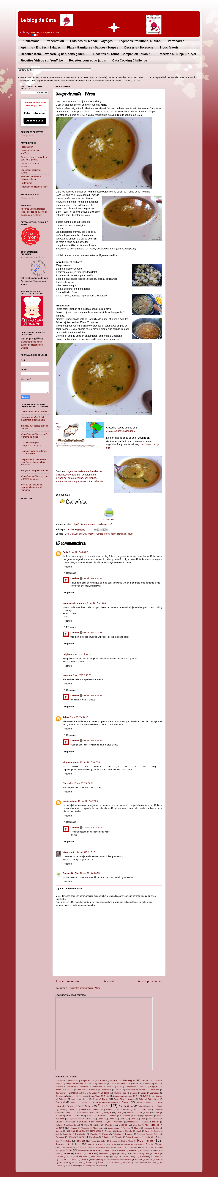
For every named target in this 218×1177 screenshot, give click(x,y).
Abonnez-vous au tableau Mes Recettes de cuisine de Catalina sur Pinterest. (34, 212)
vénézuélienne (95, 481)
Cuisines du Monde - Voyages (91, 41)
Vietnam (138, 1159)
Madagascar (132, 1122)
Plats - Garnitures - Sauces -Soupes (92, 47)
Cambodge (154, 1093)
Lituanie (71, 1122)
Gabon (141, 1106)
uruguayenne (79, 481)
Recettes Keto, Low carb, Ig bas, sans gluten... (54, 54)
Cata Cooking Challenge (129, 60)
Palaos (105, 1134)
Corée (105, 1099)
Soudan (153, 1150)
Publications (30, 41)
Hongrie (107, 1112)
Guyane (58, 1113)
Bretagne (73, 1093)
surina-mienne (63, 481)
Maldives (69, 1125)
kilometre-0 (68, 852)
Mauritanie (109, 1125)
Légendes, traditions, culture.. (140, 41)
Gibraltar (62, 1110)
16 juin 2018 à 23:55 (90, 873)
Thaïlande (81, 1156)
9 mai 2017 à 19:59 (82, 675)
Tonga (115, 1157)
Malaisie (156, 1122)
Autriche (71, 1086)
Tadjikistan (136, 1153)
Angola (58, 1084)
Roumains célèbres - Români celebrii (31, 177)
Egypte (93, 1102)
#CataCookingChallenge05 (121, 431)
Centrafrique (94, 1096)
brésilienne (96, 471)
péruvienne (90, 478)
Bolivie (118, 1090)
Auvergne (84, 1087)
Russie (77, 1144)
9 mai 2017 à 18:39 (96, 603)
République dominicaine (131, 1144)
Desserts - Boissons (138, 47)
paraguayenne (75, 478)
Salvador (133, 1147)
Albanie (102, 1080)
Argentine (134, 1083)
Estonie (139, 1102)
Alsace (144, 1080)
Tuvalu (74, 1159)
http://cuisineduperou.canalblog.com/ (92, 524)
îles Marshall (98, 1165)
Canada (71, 1096)
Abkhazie (59, 1081)
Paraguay (59, 1137)
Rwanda (90, 1144)
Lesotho (101, 1119)
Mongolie (85, 1128)
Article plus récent (67, 981)
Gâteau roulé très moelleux (34, 411)
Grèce (84, 1109)
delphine (67, 654)
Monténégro (98, 1128)
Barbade (143, 1087)
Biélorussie (106, 1090)
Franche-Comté (126, 1106)
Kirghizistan (148, 1116)
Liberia (134, 1119)
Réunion (150, 1144)
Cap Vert (82, 1096)
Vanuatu (107, 1160)
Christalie (68, 783)
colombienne (73, 474)
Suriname (79, 1153)
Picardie (118, 1137)
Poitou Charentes (133, 1137)
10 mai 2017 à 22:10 (93, 827)
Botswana (154, 1090)
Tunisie (143, 1156)
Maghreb (145, 1122)
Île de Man (127, 1163)
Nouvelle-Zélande (124, 1131)
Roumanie (145, 1140)
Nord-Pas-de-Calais (75, 1131)
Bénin (143, 1093)
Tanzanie (59, 1156)
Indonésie (131, 1112)
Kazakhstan (125, 1116)
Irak (140, 1112)
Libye (143, 1119)
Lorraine (83, 1121)
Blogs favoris (169, 47)
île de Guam (85, 1166)
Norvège (108, 1131)
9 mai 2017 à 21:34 (92, 740)
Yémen (149, 1159)
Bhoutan (81, 1090)
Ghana (160, 1106)
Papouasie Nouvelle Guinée (148, 1134)
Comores (75, 1099)
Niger (157, 1128)
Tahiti (147, 1153)
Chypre (159, 1096)
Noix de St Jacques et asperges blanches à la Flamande (32, 487)
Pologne (149, 1137)
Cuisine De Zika (71, 873)
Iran (147, 1112)
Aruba (157, 1084)
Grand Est (73, 1110)
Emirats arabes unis (109, 1102)
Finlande (89, 1106)
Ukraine (84, 1159)
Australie (59, 1087)
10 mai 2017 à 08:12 (83, 783)
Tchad (69, 1156)
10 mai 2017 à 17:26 (88, 801)
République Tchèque (107, 1144)
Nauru (137, 1128)
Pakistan (94, 1134)
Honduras (96, 1112)
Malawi (58, 1125)
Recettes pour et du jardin (87, 60)
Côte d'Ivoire (153, 1099)
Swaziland (103, 1153)
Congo (85, 1099)
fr (96, 534)
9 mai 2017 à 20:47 (79, 717)
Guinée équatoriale (141, 1109)
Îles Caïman (140, 1163)
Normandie (95, 1131)
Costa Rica (119, 1099)
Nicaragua (148, 1128)
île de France (71, 1165)
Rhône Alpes (127, 1141)
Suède (90, 1153)
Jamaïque (91, 1116)
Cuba (141, 1099)
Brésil (94, 1093)
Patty (65, 552)
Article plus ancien (150, 981)
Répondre (67, 567)
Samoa (144, 1147)
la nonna (67, 675)
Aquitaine (102, 1084)
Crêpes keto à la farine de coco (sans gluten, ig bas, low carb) (33, 462)
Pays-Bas (93, 1137)
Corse (95, 1099)
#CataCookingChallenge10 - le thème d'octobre (34, 477)
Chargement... (28, 135)
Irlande (156, 1112)
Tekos (66, 717)
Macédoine (118, 1122)
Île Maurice (114, 1162)
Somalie (143, 1150)
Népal (138, 1131)
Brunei (85, 1093)
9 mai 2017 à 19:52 (82, 654)
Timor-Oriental (96, 1157)
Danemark (60, 1102)
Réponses (71, 573)
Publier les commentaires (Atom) (85, 988)
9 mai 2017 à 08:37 (78, 552)
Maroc (96, 1125)
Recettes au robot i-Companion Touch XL (122, 54)
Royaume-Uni (62, 1144)
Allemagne (128, 1080)
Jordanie (113, 1116)
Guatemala (97, 1109)
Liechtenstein (154, 1119)
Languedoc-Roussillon (77, 1119)
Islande (58, 1116)
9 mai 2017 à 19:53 (92, 632)
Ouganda (67, 1134)
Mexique (123, 1125)
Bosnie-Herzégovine (136, 1089)
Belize (58, 1090)
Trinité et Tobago (128, 1156)
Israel (68, 1115)
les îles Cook (77, 1163)
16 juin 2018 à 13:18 (85, 852)
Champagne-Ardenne (122, 1096)
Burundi (133, 1093)
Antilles (90, 1084)
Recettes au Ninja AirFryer (177, 54)
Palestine (117, 1134)
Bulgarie (105, 1093)
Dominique (83, 1102)
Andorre (156, 1081)
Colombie (63, 1099)
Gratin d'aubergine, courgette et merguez (31, 443)
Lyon (108, 1122)
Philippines (106, 1137)
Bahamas (109, 1087)
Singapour (108, 1150)
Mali (78, 1125)
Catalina (74, 578)
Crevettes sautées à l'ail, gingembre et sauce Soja (33, 418)
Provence (80, 1141)
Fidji (79, 1106)
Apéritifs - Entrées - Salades (41, 47)
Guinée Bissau (122, 1109)
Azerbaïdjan (97, 1087)
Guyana (157, 1110)
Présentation (55, 41)
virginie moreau (71, 762)
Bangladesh (131, 1087)
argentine (72, 471)
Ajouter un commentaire (69, 888)
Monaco (73, 1128)
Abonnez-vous (34, 120)
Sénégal (124, 1153)
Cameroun (60, 1096)
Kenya (137, 1116)
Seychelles (81, 1150)
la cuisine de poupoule (74, 603)
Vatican (116, 1160)
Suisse (67, 1153)
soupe (131, 534)
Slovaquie (120, 1150)
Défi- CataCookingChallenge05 (80, 534)
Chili (137, 1096)
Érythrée (101, 1162)
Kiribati (160, 1116)
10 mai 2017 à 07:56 (90, 762)
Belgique (154, 1086)
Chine (146, 1095)
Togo (107, 1156)
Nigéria (58, 1131)
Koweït (61, 1119)
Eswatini (149, 1102)
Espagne (126, 1102)
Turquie (62, 1159)
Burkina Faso (120, 1093)
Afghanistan (71, 1081)
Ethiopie (70, 1106)
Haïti (86, 1113)
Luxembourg (96, 1122)
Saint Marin (79, 1147)
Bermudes (69, 1090)
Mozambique (113, 1128)
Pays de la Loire (76, 1137)
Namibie (126, 1128)
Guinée (109, 1109)
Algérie (113, 1080)
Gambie (150, 1106)
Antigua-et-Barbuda (74, 1084)
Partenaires (176, 41)
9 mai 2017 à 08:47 (92, 578)
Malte (86, 1125)
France (102, 1106)
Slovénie (132, 1150)
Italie (77, 1115)
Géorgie (68, 1112)
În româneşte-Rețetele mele (34, 187)
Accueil (109, 981)
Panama (129, 1134)
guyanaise (61, 478)
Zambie (159, 1159)
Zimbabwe (63, 1162)
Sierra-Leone (94, 1150)
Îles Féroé (152, 1163)
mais (100, 534)
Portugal (67, 1141)
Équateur (90, 1162)
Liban (122, 1118)
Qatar (103, 1141)
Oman (147, 1131)
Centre (106, 1096)
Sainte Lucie (121, 1147)
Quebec (113, 1141)
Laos (91, 1119)
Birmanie (93, 1090)
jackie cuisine (70, 801)
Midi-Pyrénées (152, 1125)
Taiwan (156, 1153)
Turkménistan (157, 1156)
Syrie (114, 1153)
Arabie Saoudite (117, 1084)
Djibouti (72, 1102)
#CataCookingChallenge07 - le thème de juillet (34, 435)
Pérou (107, 534)
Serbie (69, 1150)
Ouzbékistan (80, 1134)
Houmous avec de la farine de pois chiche (34, 452)
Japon (101, 1115)
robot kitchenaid (118, 534)
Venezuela (126, 1159)
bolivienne (83, 471)
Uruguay (96, 1159)
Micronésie (137, 1125)
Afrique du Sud (87, 1081)
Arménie (146, 1084)
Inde (119, 1112)
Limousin (59, 1121)
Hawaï (78, 1113)
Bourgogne (60, 1093)
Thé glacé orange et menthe (34, 470)
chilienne (60, 474)
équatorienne (88, 474)
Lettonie (112, 1119)
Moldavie (59, 1128)
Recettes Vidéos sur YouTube (42, 60)
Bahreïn (120, 1087)
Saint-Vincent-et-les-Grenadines (100, 1147)
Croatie (131, 1099)
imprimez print (109, 519)
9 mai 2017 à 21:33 (92, 695)
